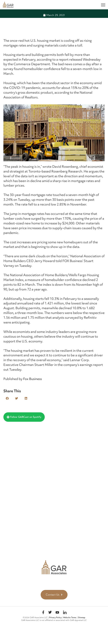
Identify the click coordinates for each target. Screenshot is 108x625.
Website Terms (69, 617)
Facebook (43, 613)
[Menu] (103, 4)
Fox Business (32, 379)
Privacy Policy (55, 617)
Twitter (50, 613)
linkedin (65, 613)
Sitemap (81, 617)
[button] (7, 398)
